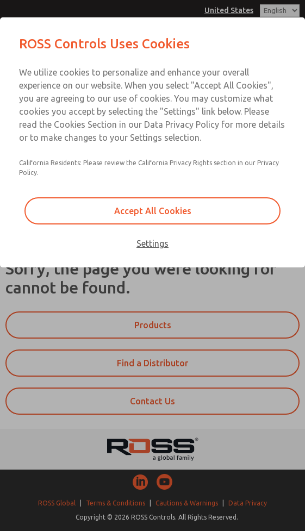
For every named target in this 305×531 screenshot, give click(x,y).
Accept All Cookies (152, 211)
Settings (152, 243)
